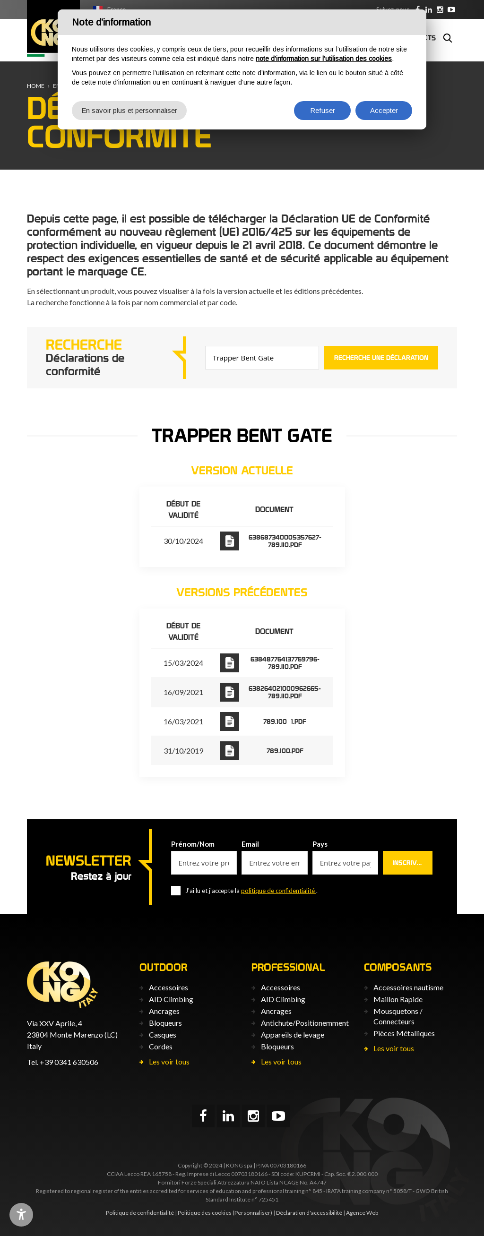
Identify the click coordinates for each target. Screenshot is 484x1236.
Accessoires (168, 987)
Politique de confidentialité (140, 1212)
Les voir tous (169, 1061)
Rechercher (447, 37)
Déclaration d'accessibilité (309, 1212)
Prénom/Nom (193, 844)
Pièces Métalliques (404, 1033)
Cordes (161, 1046)
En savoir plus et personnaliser (129, 110)
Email (250, 844)
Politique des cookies (205, 1212)
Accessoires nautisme (408, 987)
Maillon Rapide (398, 999)
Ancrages (164, 1010)
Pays (320, 844)
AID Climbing (171, 999)
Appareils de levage (292, 1034)
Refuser (322, 110)
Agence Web (362, 1212)
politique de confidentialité (278, 890)
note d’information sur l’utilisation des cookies (324, 58)
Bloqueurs (165, 1022)
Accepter (384, 110)
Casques (162, 1034)
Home (35, 85)
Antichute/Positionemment (305, 1022)
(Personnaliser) (252, 1212)
